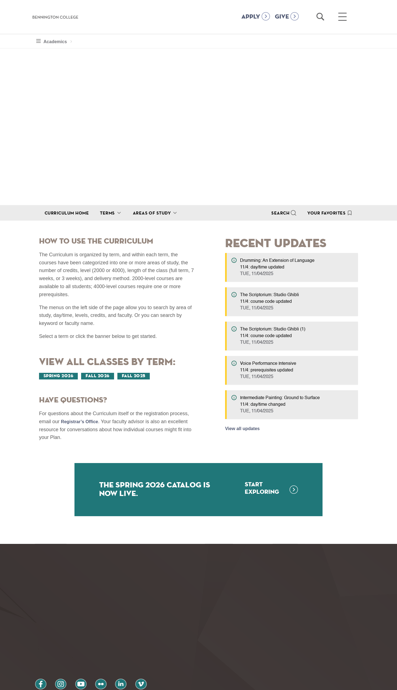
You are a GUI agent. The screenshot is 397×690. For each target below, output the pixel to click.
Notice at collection (164, 682)
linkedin (102, 646)
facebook (38, 646)
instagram (54, 646)
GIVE (282, 17)
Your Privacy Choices (216, 682)
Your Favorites (326, 213)
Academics (55, 41)
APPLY (250, 17)
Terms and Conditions (107, 660)
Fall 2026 (97, 376)
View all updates (244, 428)
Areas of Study (152, 213)
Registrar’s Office (81, 421)
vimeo (117, 646)
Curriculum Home (67, 213)
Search (280, 213)
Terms (107, 213)
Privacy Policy (51, 660)
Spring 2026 (58, 376)
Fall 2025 (133, 376)
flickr (86, 646)
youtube (70, 646)
